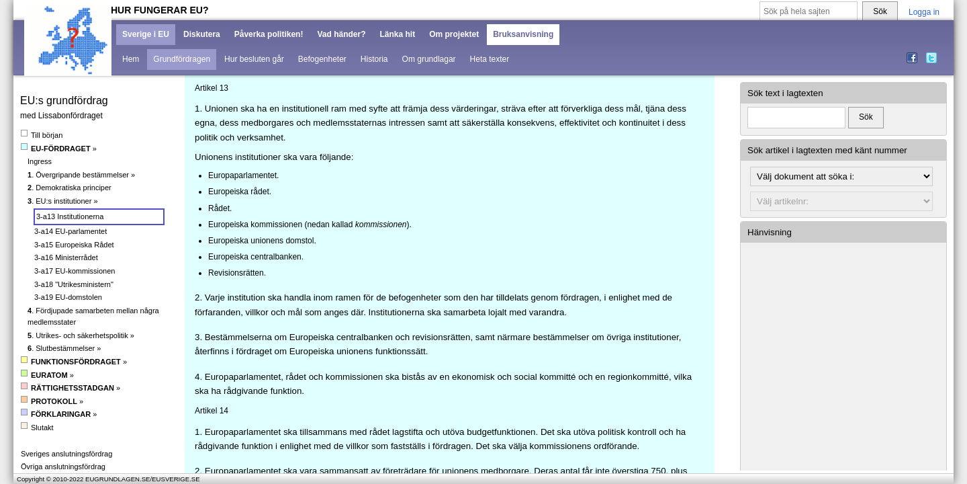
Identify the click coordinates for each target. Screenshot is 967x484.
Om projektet (454, 34)
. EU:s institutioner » (63, 201)
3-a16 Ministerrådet (66, 257)
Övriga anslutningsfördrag (63, 466)
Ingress (40, 161)
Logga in (924, 12)
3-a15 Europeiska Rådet (74, 245)
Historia (374, 59)
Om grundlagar (429, 59)
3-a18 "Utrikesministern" (73, 284)
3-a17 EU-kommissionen (74, 271)
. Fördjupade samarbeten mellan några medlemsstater (93, 317)
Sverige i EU (145, 34)
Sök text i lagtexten (785, 93)
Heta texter (490, 59)
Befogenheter (322, 59)
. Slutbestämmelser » (64, 348)
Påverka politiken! (269, 34)
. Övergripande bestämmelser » (81, 175)
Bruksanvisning (523, 34)
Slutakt (37, 427)
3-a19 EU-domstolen (68, 297)
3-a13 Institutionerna (69, 216)
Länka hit (397, 34)
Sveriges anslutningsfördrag (66, 454)
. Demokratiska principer (69, 188)
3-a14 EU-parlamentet (70, 231)
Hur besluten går (254, 59)
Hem (130, 59)
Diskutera (201, 34)
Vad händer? (341, 34)
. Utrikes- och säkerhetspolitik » (81, 335)
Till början (41, 135)
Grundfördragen (181, 59)
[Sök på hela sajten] (808, 11)
